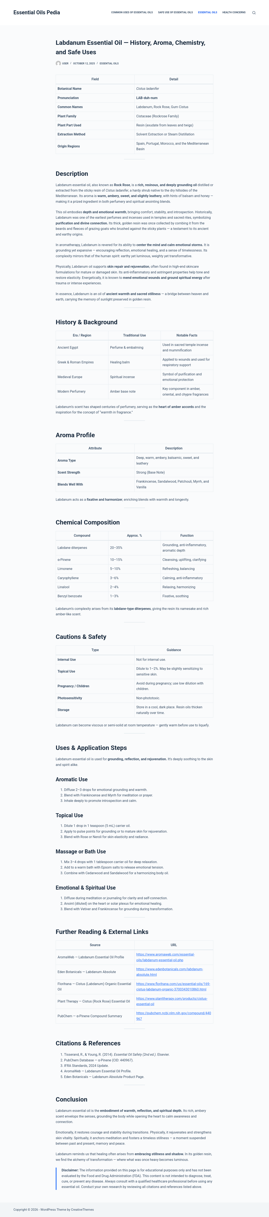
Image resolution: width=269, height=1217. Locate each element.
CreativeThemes (82, 1210)
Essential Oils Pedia (36, 12)
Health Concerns (233, 12)
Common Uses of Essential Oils (132, 12)
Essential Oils (207, 12)
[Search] (254, 12)
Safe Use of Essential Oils (175, 12)
